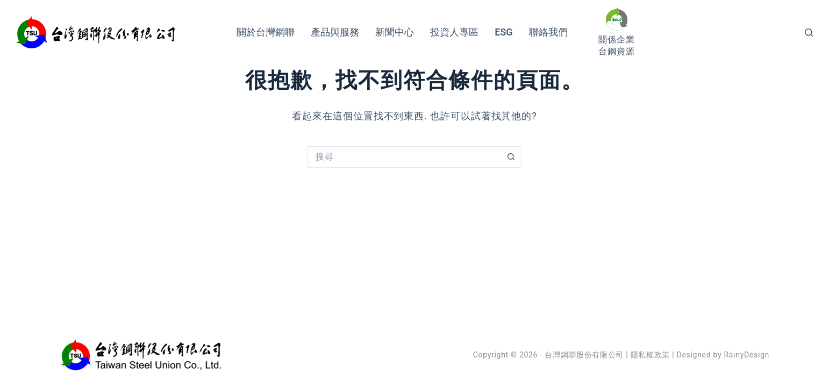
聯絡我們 (548, 32)
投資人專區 (454, 32)
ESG (503, 32)
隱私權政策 (650, 354)
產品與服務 (335, 32)
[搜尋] (809, 32)
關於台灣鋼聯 (266, 32)
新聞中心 (394, 32)
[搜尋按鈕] (511, 157)
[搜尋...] (404, 157)
